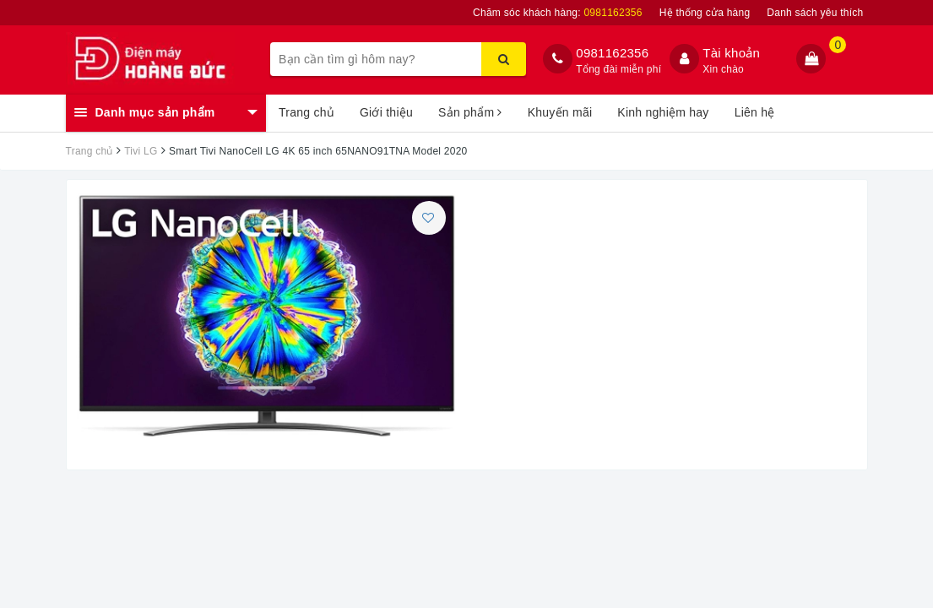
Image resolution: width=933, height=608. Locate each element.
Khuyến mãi (560, 112)
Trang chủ (306, 112)
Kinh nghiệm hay (662, 112)
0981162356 (612, 53)
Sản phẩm (470, 112)
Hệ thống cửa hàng (705, 13)
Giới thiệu (386, 112)
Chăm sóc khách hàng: (558, 13)
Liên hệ (755, 112)
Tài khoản (731, 53)
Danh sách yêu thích (815, 13)
